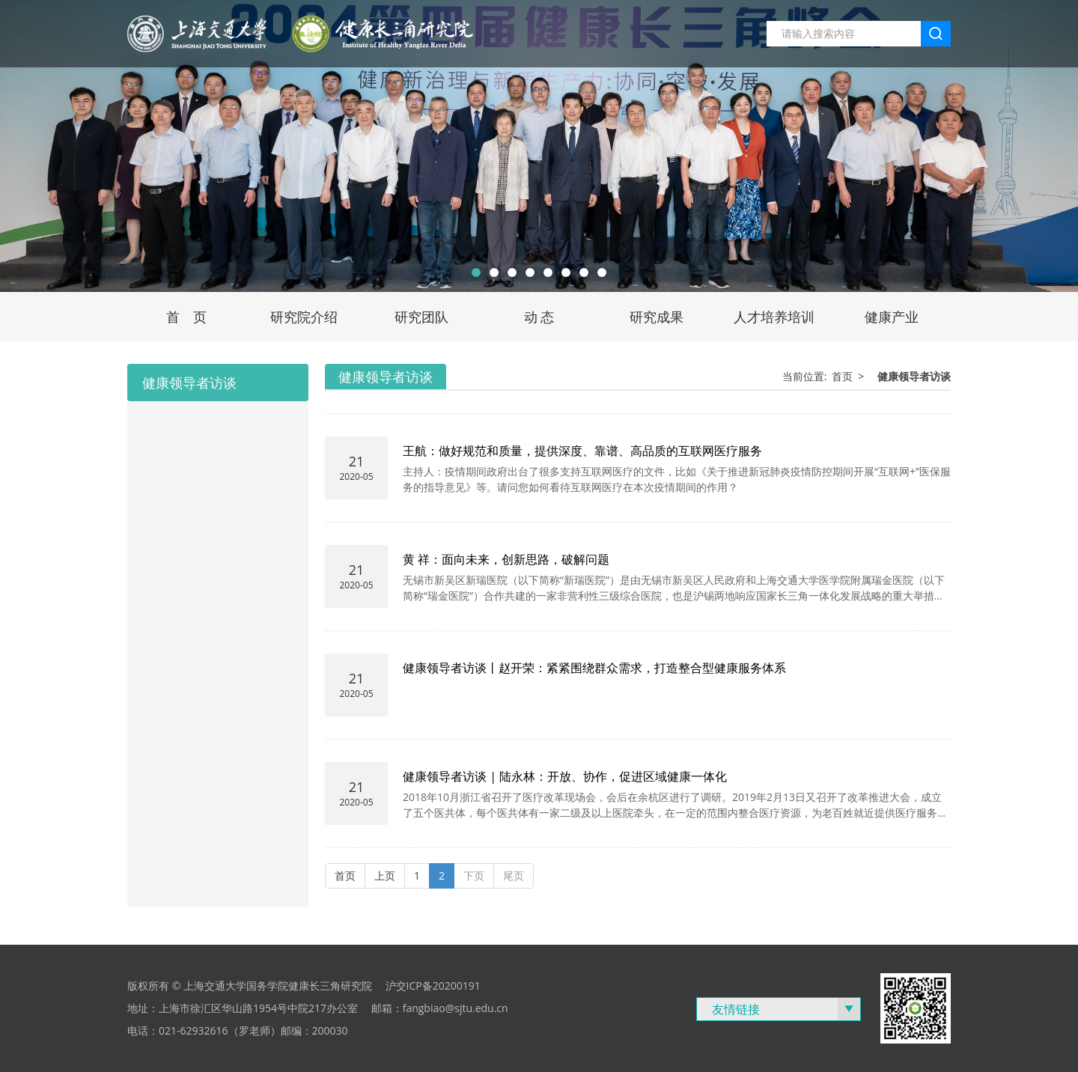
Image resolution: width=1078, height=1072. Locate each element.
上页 (384, 875)
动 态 (539, 317)
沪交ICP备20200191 (433, 985)
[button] (476, 272)
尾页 (513, 875)
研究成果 (656, 317)
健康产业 (892, 317)
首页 (842, 376)
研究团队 (421, 317)
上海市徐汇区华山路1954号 (223, 1008)
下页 (473, 875)
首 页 (186, 317)
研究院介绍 (304, 317)
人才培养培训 (774, 317)
